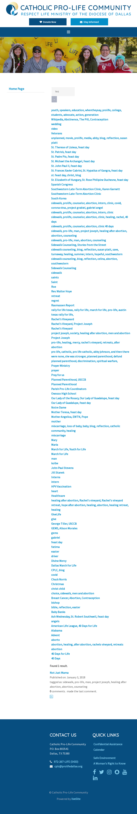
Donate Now (48, 22)
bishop (55, 602)
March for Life (59, 454)
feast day (56, 542)
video (54, 128)
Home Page (16, 89)
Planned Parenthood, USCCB (68, 379)
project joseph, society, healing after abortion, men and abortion (90, 333)
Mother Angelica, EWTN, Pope (69, 417)
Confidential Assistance (107, 744)
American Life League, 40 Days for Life (74, 626)
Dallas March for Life (63, 565)
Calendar (98, 749)
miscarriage (58, 435)
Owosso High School (63, 393)
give (53, 519)
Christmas (57, 584)
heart (54, 491)
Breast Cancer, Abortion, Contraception (75, 598)
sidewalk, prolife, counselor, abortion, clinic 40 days (82, 226)
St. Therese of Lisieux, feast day (70, 147)
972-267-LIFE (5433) (66, 761)
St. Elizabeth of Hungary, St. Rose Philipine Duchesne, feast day (89, 180)
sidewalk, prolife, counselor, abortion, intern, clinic (82, 212)
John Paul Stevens (62, 468)
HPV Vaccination (61, 486)
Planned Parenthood (64, 384)
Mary (54, 440)
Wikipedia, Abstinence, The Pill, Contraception (79, 119)
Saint (54, 282)
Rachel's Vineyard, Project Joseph (71, 324)
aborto (55, 640)
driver (54, 556)
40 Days (55, 658)
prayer (55, 370)
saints (55, 277)
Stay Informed (89, 22)
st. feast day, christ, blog (66, 175)
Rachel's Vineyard (61, 328)
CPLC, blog (58, 570)
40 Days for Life (60, 653)
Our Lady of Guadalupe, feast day (71, 403)
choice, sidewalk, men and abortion (72, 593)
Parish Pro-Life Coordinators (68, 389)
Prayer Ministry (60, 365)
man (54, 458)
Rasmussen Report (62, 305)
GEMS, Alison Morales (64, 528)
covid (54, 575)
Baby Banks (58, 612)
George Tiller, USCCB (64, 523)
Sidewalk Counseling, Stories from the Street (78, 245)
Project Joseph (60, 338)
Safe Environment (104, 758)
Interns (55, 477)
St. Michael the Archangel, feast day (73, 161)
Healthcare (58, 496)
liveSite (75, 799)
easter (55, 551)
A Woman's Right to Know (109, 763)
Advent (55, 635)
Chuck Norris (59, 579)
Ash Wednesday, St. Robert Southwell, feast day (80, 616)
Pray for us (57, 375)
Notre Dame (58, 407)
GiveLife (56, 514)
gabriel (55, 537)
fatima (55, 547)
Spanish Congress (62, 184)
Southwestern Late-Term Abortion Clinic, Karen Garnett (85, 189)
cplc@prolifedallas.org (68, 766)
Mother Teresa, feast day (66, 412)
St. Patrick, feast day (63, 152)
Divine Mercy (58, 561)
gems (54, 533)
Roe (53, 286)
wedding (56, 124)
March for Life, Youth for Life (68, 449)
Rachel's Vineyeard (62, 319)
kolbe (54, 463)
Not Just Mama (59, 672)
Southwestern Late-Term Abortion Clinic (76, 194)
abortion (56, 649)
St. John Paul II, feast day (66, 166)
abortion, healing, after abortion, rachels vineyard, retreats (87, 644)
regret (55, 300)
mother (56, 421)
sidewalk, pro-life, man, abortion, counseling (78, 240)
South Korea (58, 198)
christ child (58, 588)
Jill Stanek (57, 472)
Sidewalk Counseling (63, 268)
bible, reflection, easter (65, 607)
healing (55, 509)
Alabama (56, 630)
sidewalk (56, 272)
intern (55, 482)
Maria (54, 444)
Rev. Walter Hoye (61, 291)
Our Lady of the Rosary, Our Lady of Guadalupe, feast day (85, 398)
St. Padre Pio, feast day (65, 156)
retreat (55, 296)
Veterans (56, 133)
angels (55, 621)
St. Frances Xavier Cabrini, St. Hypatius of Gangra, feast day (86, 170)
